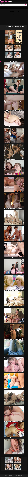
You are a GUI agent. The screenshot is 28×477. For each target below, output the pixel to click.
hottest (13, 28)
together (16, 28)
